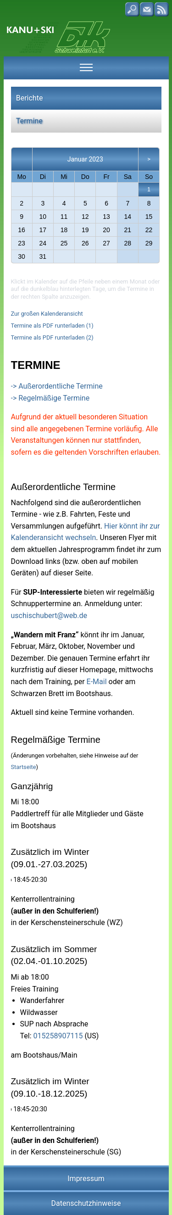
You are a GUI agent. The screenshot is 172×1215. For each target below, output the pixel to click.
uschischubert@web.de (49, 615)
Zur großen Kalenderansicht (47, 313)
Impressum (86, 1178)
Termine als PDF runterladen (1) (52, 325)
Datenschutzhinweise (86, 1203)
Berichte (29, 98)
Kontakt (147, 9)
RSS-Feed (162, 9)
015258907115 (58, 1035)
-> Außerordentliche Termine (57, 386)
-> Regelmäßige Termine (50, 398)
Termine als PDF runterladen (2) (52, 337)
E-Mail (97, 681)
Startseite (23, 767)
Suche (132, 9)
